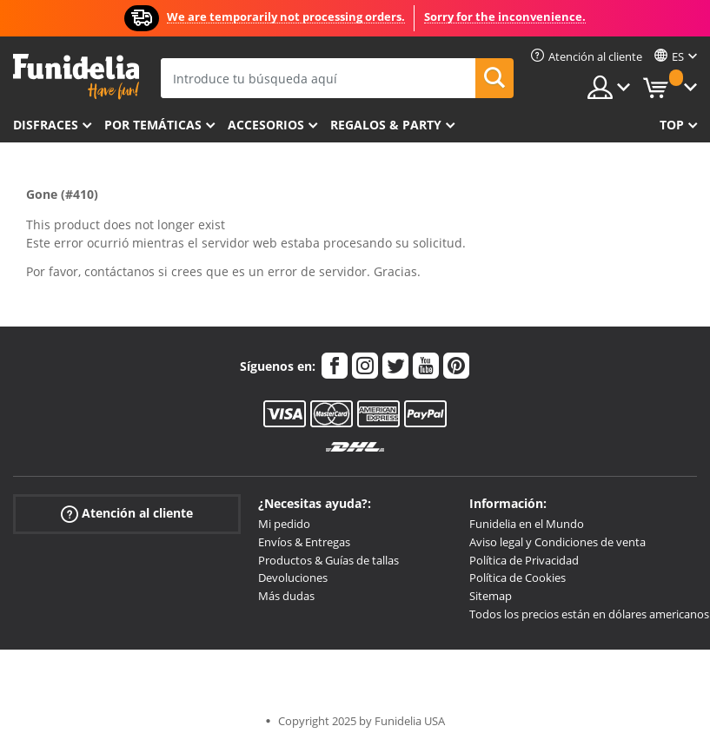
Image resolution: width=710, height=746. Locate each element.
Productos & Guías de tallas (328, 560)
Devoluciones (293, 577)
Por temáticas (153, 124)
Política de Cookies (517, 577)
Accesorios (266, 124)
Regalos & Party (385, 124)
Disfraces (45, 124)
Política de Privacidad (524, 560)
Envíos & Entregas (304, 542)
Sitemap (490, 596)
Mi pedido (284, 523)
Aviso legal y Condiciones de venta (557, 542)
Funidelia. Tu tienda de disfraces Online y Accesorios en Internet (76, 77)
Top (672, 124)
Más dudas (286, 596)
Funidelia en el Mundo (526, 523)
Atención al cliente (127, 514)
